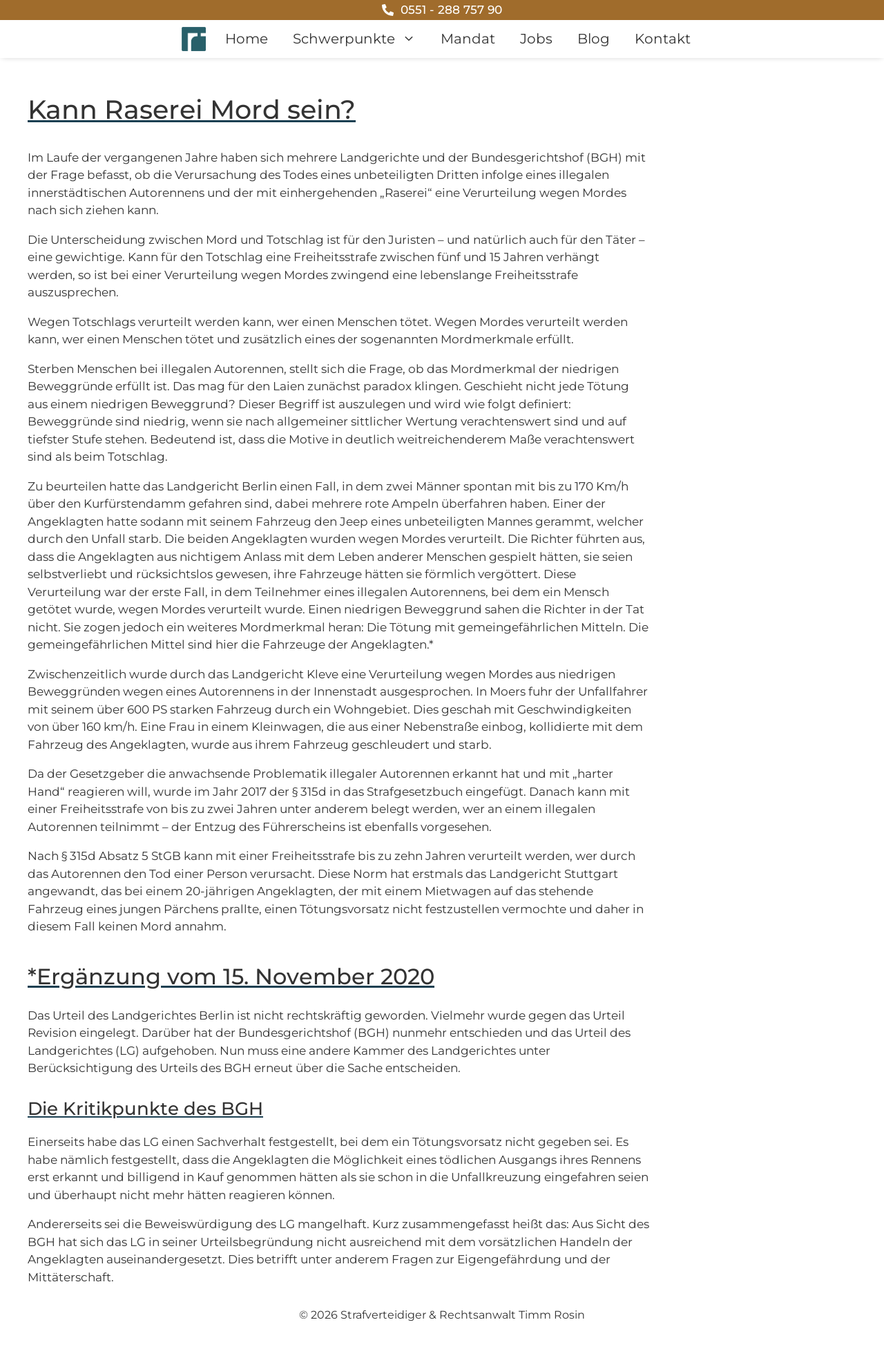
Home (246, 38)
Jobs (536, 38)
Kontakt (663, 38)
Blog (593, 38)
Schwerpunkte (360, 39)
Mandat (468, 38)
